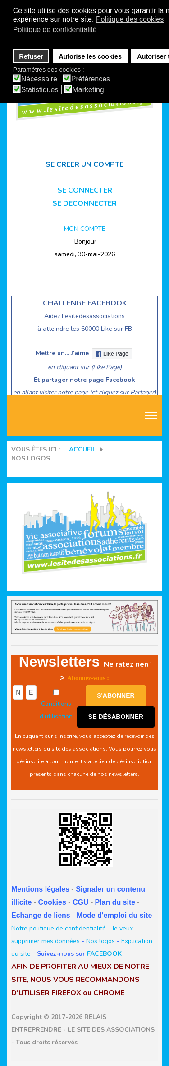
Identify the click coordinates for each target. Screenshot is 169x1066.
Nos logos (100, 941)
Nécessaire (39, 79)
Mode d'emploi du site (114, 915)
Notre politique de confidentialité (58, 928)
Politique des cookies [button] (130, 19)
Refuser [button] (31, 56)
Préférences (90, 79)
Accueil (82, 449)
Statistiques (40, 90)
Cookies (52, 902)
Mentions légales (40, 889)
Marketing (88, 90)
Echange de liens (40, 915)
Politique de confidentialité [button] (55, 29)
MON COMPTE (84, 229)
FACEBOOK (104, 953)
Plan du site (115, 902)
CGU (81, 902)
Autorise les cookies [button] (90, 56)
